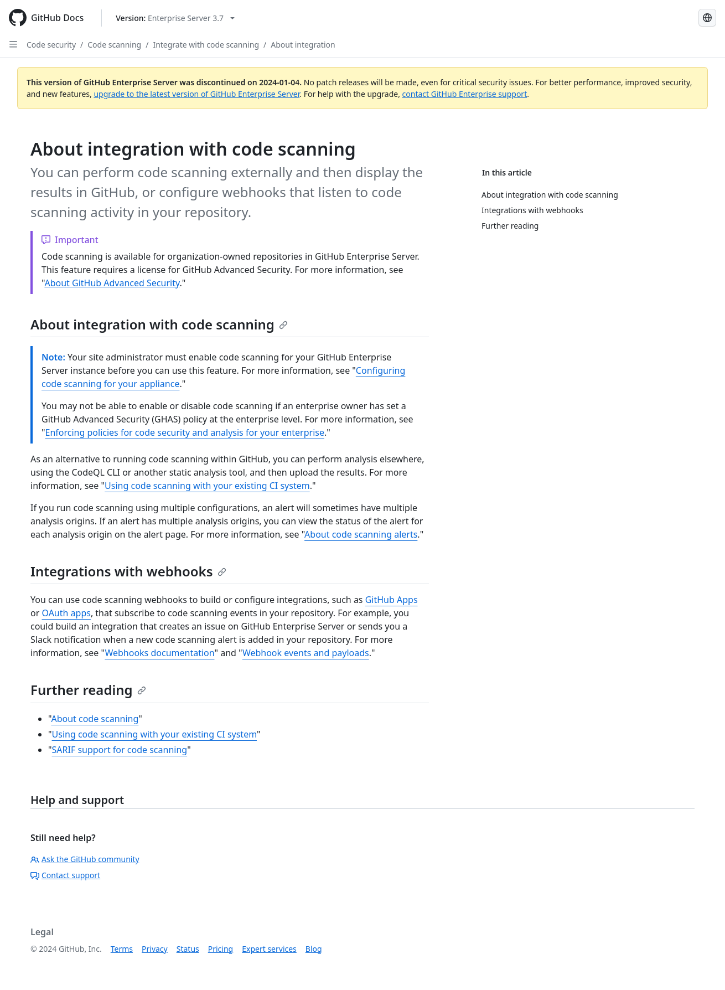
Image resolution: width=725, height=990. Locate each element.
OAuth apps (66, 613)
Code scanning (114, 44)
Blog (313, 948)
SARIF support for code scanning (120, 750)
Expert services (269, 948)
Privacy (155, 948)
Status (188, 948)
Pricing (220, 948)
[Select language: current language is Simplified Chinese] (707, 18)
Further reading (88, 689)
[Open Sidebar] (13, 44)
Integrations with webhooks (128, 571)
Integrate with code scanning (206, 44)
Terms (122, 948)
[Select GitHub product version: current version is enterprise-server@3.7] (175, 18)
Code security (51, 44)
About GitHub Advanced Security (111, 283)
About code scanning (94, 719)
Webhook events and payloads (305, 653)
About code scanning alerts (360, 534)
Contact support (65, 875)
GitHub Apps (391, 600)
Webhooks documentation (159, 653)
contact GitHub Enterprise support (464, 94)
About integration (303, 44)
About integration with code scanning (159, 324)
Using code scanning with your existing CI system (207, 485)
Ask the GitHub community (84, 859)
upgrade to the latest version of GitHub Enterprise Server (196, 94)
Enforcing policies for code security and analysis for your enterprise (184, 432)
